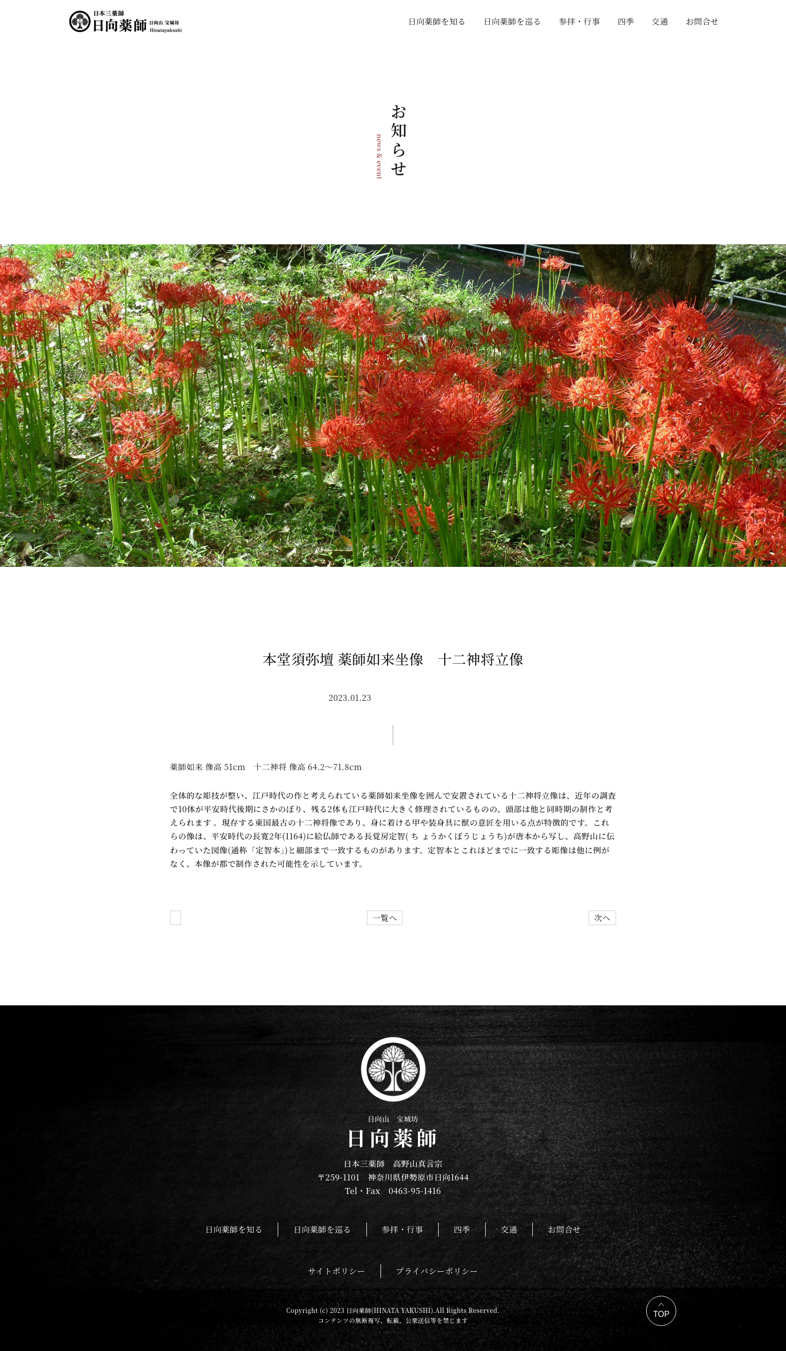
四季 (626, 21)
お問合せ (702, 21)
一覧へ (384, 918)
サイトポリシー (336, 1271)
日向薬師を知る (437, 21)
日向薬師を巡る (512, 21)
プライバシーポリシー (437, 1271)
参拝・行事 (579, 21)
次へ (602, 918)
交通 (660, 21)
